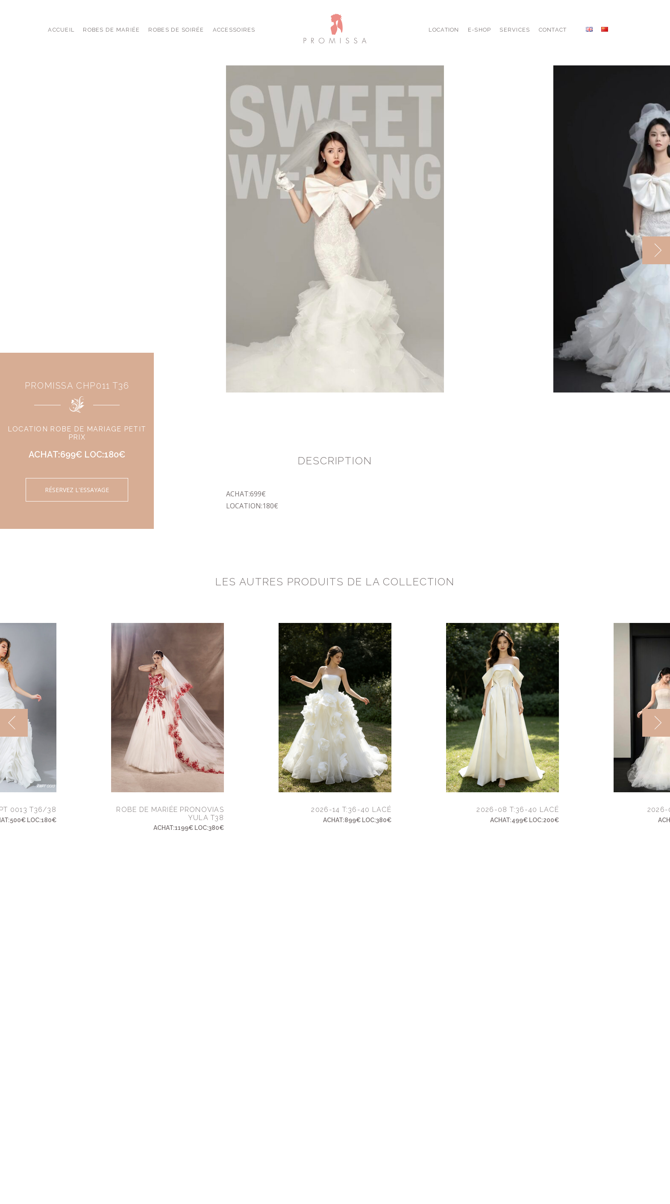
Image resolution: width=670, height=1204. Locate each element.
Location (444, 30)
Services (515, 30)
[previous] (14, 723)
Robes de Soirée (176, 30)
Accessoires (234, 30)
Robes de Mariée (111, 30)
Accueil (61, 30)
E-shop (479, 30)
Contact (553, 30)
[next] (656, 250)
